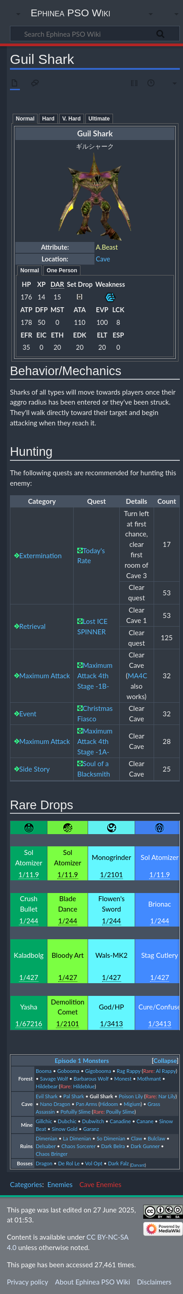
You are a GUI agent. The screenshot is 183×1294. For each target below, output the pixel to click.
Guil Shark (101, 1096)
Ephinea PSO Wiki (71, 13)
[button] (165, 1061)
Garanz (91, 1129)
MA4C (137, 675)
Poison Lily (131, 1096)
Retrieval (32, 626)
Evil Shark (47, 1096)
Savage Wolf (54, 1079)
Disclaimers (154, 1282)
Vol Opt (93, 1163)
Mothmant (149, 1079)
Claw (136, 1138)
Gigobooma (98, 1071)
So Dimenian (111, 1138)
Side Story (34, 769)
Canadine (120, 1121)
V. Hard (71, 119)
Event (28, 714)
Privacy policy (27, 1282)
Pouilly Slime (120, 1112)
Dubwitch (93, 1121)
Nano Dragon (55, 1104)
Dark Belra (113, 1146)
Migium (132, 1104)
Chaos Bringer (51, 1154)
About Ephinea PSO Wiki (92, 1282)
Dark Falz (118, 1163)
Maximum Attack (44, 675)
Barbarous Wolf (91, 1079)
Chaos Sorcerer (78, 1146)
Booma (44, 1071)
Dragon (44, 1163)
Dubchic (67, 1121)
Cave (103, 259)
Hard (48, 119)
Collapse (165, 1060)
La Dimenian (77, 1138)
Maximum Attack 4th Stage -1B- (95, 675)
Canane (145, 1121)
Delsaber (46, 1146)
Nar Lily (166, 1096)
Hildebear (46, 1086)
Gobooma (68, 1071)
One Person (62, 270)
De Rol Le (69, 1163)
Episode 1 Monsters (82, 1060)
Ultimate (99, 119)
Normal (25, 119)
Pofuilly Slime (76, 1112)
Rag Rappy (128, 1071)
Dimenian (46, 1138)
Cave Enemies (101, 1184)
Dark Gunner (145, 1146)
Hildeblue (84, 1086)
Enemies (60, 1184)
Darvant (138, 1165)
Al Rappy (166, 1071)
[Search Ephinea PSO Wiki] (94, 33)
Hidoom (109, 1104)
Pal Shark (73, 1096)
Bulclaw (156, 1138)
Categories (26, 1184)
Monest (122, 1079)
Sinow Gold (64, 1129)
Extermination (40, 555)
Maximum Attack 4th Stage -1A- (95, 741)
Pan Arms (86, 1104)
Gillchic (44, 1121)
